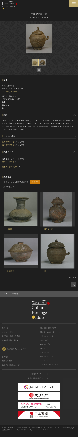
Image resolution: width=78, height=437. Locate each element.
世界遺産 (5, 357)
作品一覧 (5, 328)
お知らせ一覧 (45, 344)
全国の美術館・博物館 (10, 340)
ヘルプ (42, 348)
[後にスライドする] (72, 278)
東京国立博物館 (8, 145)
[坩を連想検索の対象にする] (41, 271)
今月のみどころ (46, 340)
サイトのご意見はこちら (49, 364)
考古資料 (5, 91)
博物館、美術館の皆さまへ (50, 332)
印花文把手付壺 (8, 142)
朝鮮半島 (14, 91)
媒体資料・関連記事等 (48, 328)
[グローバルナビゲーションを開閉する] (73, 3)
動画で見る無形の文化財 (11, 365)
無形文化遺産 (7, 361)
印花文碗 (10, 271)
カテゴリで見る (7, 332)
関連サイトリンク (46, 356)
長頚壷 (9, 229)
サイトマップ (45, 360)
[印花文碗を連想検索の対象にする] (5, 271)
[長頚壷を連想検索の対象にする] (5, 229)
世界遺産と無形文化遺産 (11, 336)
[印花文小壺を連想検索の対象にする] (41, 229)
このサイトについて (47, 352)
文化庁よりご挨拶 (46, 336)
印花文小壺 (48, 229)
